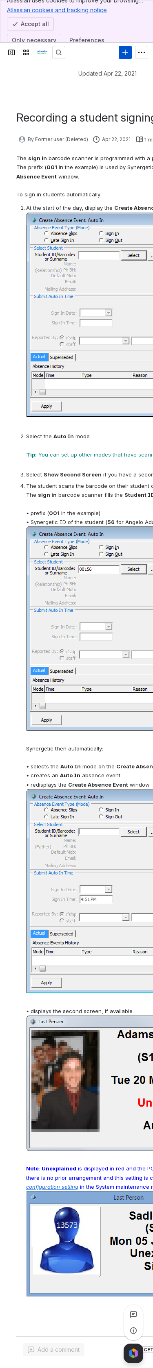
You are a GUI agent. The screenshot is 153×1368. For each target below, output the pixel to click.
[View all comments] (133, 1314)
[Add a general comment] (53, 1349)
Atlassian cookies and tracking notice (57, 9)
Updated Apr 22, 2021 (107, 73)
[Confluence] (42, 52)
